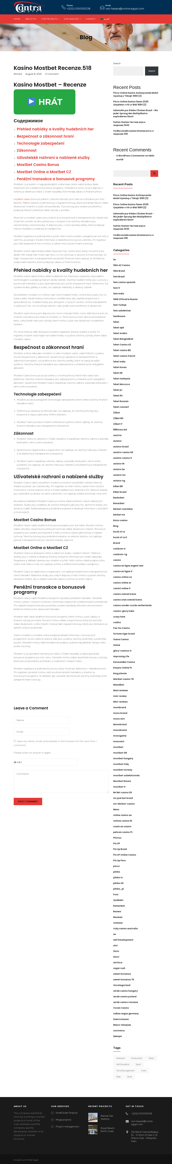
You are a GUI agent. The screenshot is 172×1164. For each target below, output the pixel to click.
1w (114, 259)
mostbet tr (119, 786)
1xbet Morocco (121, 384)
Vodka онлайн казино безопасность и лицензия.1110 (133, 237)
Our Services (71, 19)
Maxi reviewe (120, 690)
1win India (118, 293)
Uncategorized (121, 985)
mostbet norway (122, 769)
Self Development (123, 939)
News (116, 809)
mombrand (119, 707)
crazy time (119, 616)
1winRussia (119, 316)
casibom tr (119, 548)
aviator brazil (121, 446)
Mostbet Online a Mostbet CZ (44, 171)
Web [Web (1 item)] (118, 1076)
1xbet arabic (120, 333)
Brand (116, 543)
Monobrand (120, 724)
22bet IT (117, 423)
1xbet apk (118, 327)
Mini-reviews (120, 701)
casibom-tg (120, 554)
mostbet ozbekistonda (126, 775)
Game (116, 645)
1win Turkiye (119, 304)
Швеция (117, 1036)
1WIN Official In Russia (125, 299)
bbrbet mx (119, 514)
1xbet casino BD (122, 350)
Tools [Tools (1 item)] (143, 1070)
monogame (119, 735)
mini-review (120, 696)
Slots (116, 951)
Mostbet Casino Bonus (38, 164)
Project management (67, 1126)
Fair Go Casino (121, 628)
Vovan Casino (121, 1007)
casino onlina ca (122, 577)
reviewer (118, 922)
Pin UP (116, 843)
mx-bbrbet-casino (124, 803)
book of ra (119, 531)
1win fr (116, 287)
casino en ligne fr (122, 571)
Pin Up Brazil (120, 849)
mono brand (120, 713)
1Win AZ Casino (121, 265)
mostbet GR (120, 752)
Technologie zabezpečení (40, 143)
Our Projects (49, 19)
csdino (117, 622)
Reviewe (117, 917)
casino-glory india (123, 611)
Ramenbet (119, 905)
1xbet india (119, 361)
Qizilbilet (118, 900)
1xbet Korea (119, 367)
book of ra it (120, 537)
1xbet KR (117, 372)
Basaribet (118, 503)
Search (117, 63)
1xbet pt (117, 389)
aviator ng (119, 480)
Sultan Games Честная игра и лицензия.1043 (129, 227)
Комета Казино (121, 1019)
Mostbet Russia (122, 781)
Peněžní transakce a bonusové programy (56, 178)
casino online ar (122, 582)
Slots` (116, 956)
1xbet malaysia (121, 378)
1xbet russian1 (121, 406)
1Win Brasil (119, 270)
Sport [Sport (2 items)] (138, 1064)
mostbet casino (22, 199)
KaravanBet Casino (124, 662)
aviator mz (119, 475)
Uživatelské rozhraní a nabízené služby (53, 157)
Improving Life (121, 656)
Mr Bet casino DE (122, 792)
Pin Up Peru (119, 860)
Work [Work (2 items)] (129, 1076)
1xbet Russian (120, 401)
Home (17, 19)
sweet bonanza (122, 973)
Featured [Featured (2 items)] (120, 1058)
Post (115, 894)
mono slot (119, 718)
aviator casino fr (122, 458)
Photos (117, 837)
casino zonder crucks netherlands (132, 605)
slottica (117, 962)
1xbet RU (118, 395)
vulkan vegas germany (126, 1013)
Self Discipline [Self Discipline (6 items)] (122, 1064)
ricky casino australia (125, 928)
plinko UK (118, 883)
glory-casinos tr (122, 650)
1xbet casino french (124, 355)
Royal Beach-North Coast (108, 1130)
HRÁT (44, 102)
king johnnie (120, 673)
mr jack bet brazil (123, 798)
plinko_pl (118, 888)
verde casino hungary (125, 990)
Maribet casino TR (123, 679)
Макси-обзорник (122, 1024)
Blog (115, 526)
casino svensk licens (124, 594)
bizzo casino (120, 520)
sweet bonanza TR (123, 979)
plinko (116, 871)
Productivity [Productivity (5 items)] (136, 1058)
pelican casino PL (123, 832)
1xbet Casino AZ (122, 344)
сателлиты (119, 1030)
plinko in (118, 877)
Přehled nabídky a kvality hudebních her (55, 129)
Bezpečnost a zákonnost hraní (45, 136)
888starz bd (120, 429)
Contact (91, 19)
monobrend (120, 730)
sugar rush (119, 968)
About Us (30, 19)
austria (117, 435)
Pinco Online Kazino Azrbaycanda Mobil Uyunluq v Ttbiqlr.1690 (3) (135, 94)
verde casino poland (124, 996)
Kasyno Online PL (122, 667)
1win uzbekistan (122, 310)
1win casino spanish (124, 282)
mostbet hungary (123, 758)
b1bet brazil (119, 492)
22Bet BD (118, 418)
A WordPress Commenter (130, 155)
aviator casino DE (123, 452)
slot (115, 945)
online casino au (122, 815)
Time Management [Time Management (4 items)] (125, 1070)
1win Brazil (119, 276)
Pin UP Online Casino (124, 854)
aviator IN (118, 463)
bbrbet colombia (123, 509)
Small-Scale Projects (67, 1112)
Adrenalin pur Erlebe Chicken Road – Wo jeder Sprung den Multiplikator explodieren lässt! (135, 113)
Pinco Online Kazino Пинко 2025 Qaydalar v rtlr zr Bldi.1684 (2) (131, 103)
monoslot (118, 741)
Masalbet (118, 684)
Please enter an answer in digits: (32, 752)
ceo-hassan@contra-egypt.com (125, 8)
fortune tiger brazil (124, 633)
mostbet (118, 747)
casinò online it (121, 588)
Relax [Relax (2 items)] (151, 1058)
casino (117, 560)
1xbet (116, 321)
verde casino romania (125, 1002)
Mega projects (63, 1119)
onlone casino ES (122, 820)
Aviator (117, 440)
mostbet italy (121, 764)
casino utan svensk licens (127, 599)
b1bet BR (118, 486)
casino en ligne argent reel (128, 565)
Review (117, 911)
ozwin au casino (122, 826)
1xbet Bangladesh (123, 338)
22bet (116, 412)
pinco (116, 866)
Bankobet (118, 497)
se (114, 934)
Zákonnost (27, 150)
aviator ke (119, 469)
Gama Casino (121, 639)
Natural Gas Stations (107, 1117)
